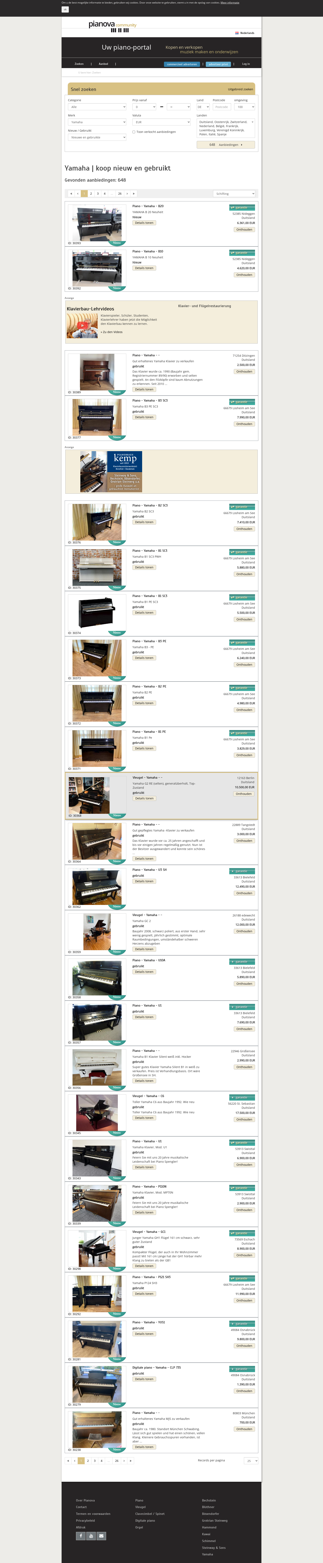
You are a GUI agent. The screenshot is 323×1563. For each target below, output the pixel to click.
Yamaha (207, 1554)
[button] (73, 788)
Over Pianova (85, 1500)
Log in (246, 64)
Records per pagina (211, 1460)
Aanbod (103, 64)
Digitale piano (145, 1521)
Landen (202, 115)
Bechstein (209, 1500)
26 (120, 193)
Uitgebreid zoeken (240, 89)
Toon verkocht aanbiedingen (154, 132)
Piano (139, 1500)
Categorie (74, 100)
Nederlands (244, 33)
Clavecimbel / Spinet (150, 1514)
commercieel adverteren (182, 64)
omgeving (241, 100)
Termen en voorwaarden (93, 1514)
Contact (81, 1507)
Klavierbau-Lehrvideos (90, 309)
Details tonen (144, 223)
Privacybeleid (85, 1521)
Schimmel (209, 1541)
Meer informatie (230, 2)
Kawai (206, 1534)
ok (65, 9)
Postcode (219, 100)
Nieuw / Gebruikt (79, 130)
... (112, 193)
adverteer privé (218, 64)
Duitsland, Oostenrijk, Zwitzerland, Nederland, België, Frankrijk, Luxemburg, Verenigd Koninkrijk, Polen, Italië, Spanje (227, 128)
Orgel (139, 1527)
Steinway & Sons (214, 1548)
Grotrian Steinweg (215, 1521)
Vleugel (140, 1507)
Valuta (136, 115)
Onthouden (244, 229)
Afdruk (80, 1527)
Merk (71, 115)
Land (200, 100)
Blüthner (208, 1507)
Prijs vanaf (139, 100)
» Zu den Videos (112, 332)
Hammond (209, 1527)
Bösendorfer (210, 1514)
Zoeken (79, 64)
